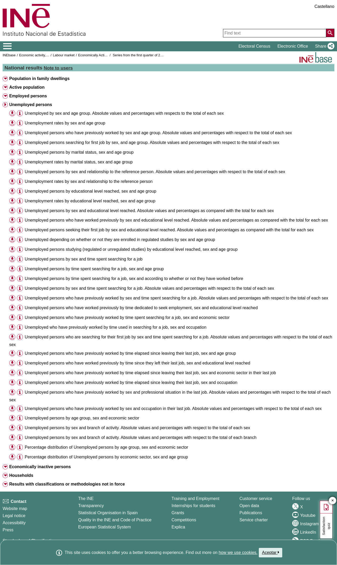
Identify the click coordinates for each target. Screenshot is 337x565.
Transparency (91, 505)
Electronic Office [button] (292, 46)
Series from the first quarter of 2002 (139, 55)
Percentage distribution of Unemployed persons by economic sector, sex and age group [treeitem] (106, 457)
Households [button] (21, 475)
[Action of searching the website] (330, 33)
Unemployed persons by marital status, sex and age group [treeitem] (79, 152)
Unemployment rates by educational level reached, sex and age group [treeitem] (90, 201)
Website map (15, 508)
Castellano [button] (324, 6)
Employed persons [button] (28, 96)
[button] (323, 46)
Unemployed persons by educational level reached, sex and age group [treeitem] (90, 191)
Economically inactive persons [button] (40, 466)
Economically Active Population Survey (107, 55)
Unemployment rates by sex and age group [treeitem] (65, 123)
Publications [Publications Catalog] (250, 513)
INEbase (9, 55)
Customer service (255, 498)
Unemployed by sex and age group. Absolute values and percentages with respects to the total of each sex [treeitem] (124, 113)
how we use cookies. (238, 552)
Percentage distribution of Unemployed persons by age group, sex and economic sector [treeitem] (106, 447)
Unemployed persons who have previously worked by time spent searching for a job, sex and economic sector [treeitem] (127, 317)
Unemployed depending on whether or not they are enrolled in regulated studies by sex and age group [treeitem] (120, 239)
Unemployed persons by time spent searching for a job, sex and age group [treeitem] (94, 269)
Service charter (253, 520)
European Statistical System (104, 527)
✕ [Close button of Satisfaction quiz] (333, 500)
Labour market (64, 55)
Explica (178, 527)
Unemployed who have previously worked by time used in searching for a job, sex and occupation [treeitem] (115, 327)
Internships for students (193, 505)
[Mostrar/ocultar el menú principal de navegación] (7, 46)
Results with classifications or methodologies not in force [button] (67, 484)
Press (8, 530)
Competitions (184, 520)
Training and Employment (196, 498)
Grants (178, 513)
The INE (86, 498)
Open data (249, 505)
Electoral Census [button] (254, 46)
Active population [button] (26, 87)
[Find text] (274, 33)
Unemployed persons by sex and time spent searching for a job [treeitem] (83, 259)
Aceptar (270, 552)
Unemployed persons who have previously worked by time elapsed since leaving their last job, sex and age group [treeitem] (130, 353)
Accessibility (14, 523)
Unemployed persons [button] (30, 104)
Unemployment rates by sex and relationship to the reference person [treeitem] (89, 181)
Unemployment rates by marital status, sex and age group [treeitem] (79, 162)
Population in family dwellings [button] (39, 78)
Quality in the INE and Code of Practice (114, 520)
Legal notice (14, 515)
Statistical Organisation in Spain (108, 513)
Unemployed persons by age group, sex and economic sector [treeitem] (82, 418)
